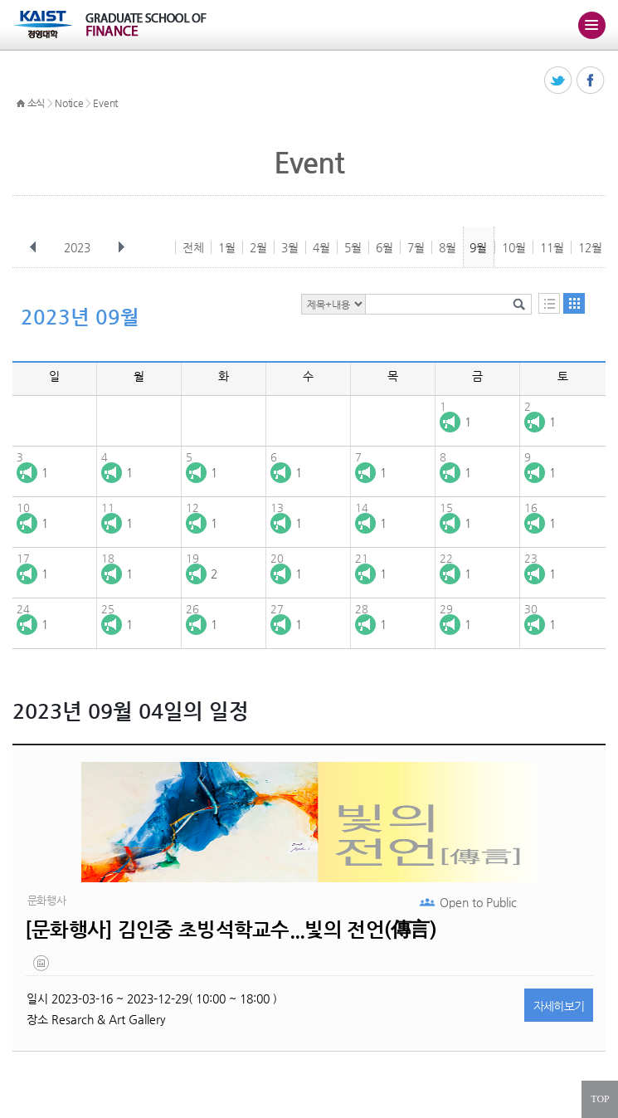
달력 (574, 303)
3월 (290, 247)
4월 (321, 247)
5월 (353, 247)
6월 (384, 247)
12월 (590, 247)
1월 (227, 247)
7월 (416, 247)
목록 (549, 303)
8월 (447, 247)
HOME (21, 103)
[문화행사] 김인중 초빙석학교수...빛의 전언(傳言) (230, 929)
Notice (69, 103)
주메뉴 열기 (591, 24)
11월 (552, 247)
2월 (258, 247)
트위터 (558, 80)
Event (105, 103)
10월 (514, 247)
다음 (121, 247)
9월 (478, 247)
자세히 (559, 1006)
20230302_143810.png (42, 966)
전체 (193, 247)
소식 (36, 103)
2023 (79, 247)
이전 (33, 247)
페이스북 (591, 80)
